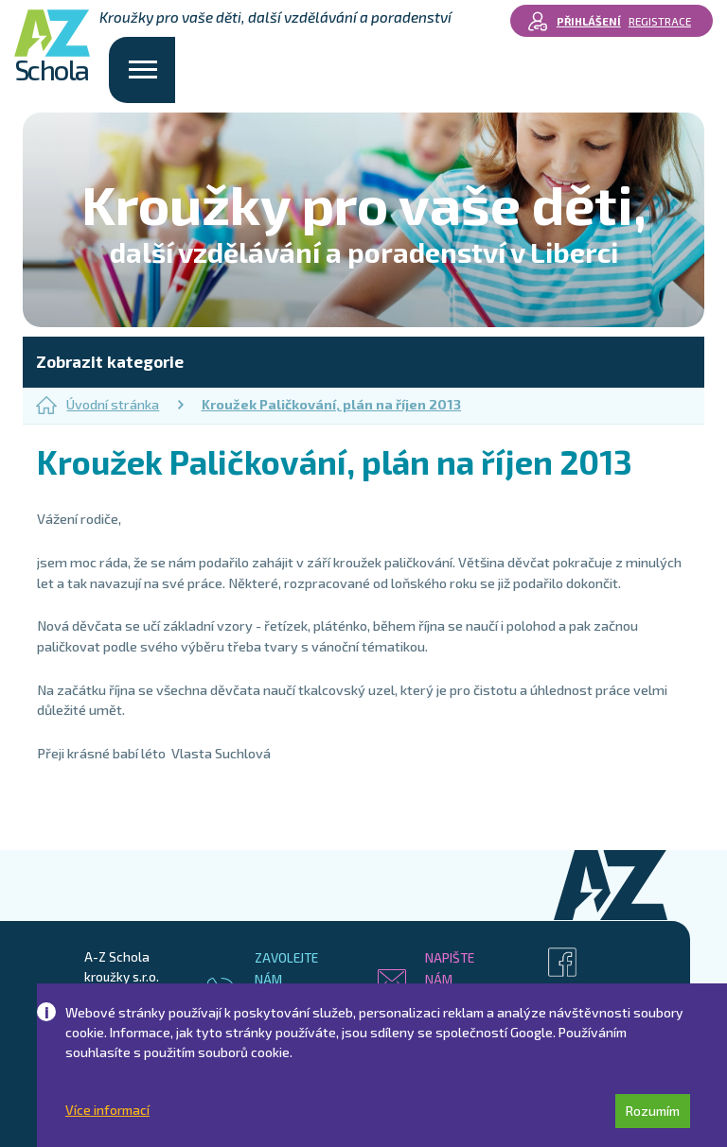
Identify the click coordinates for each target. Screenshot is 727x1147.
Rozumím (653, 1111)
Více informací (107, 1110)
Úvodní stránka (97, 405)
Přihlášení (589, 20)
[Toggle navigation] (143, 70)
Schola (52, 46)
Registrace (660, 20)
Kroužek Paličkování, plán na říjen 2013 (331, 404)
